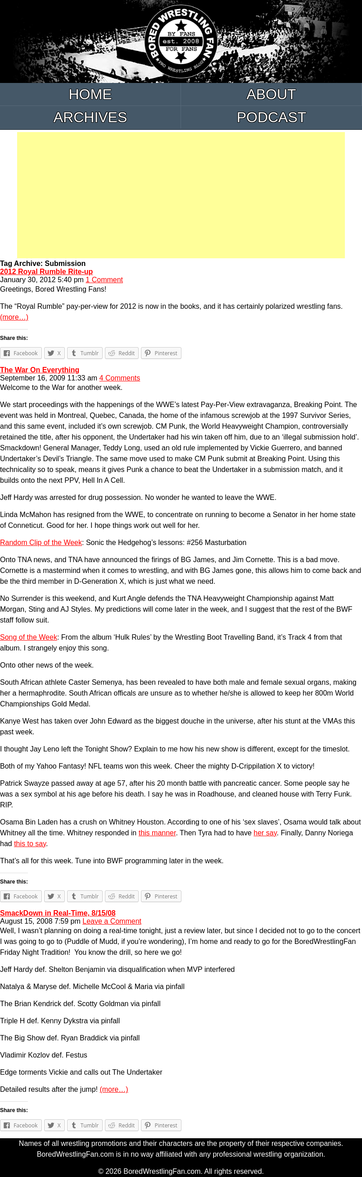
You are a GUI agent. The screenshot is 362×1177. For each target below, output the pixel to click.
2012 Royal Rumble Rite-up (46, 271)
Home (90, 94)
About (271, 94)
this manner (157, 833)
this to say (30, 843)
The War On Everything (39, 370)
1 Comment (104, 280)
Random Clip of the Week (41, 542)
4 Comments (120, 378)
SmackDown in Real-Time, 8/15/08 (58, 913)
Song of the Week (28, 637)
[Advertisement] (181, 195)
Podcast (272, 117)
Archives (90, 117)
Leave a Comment (111, 921)
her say (264, 833)
